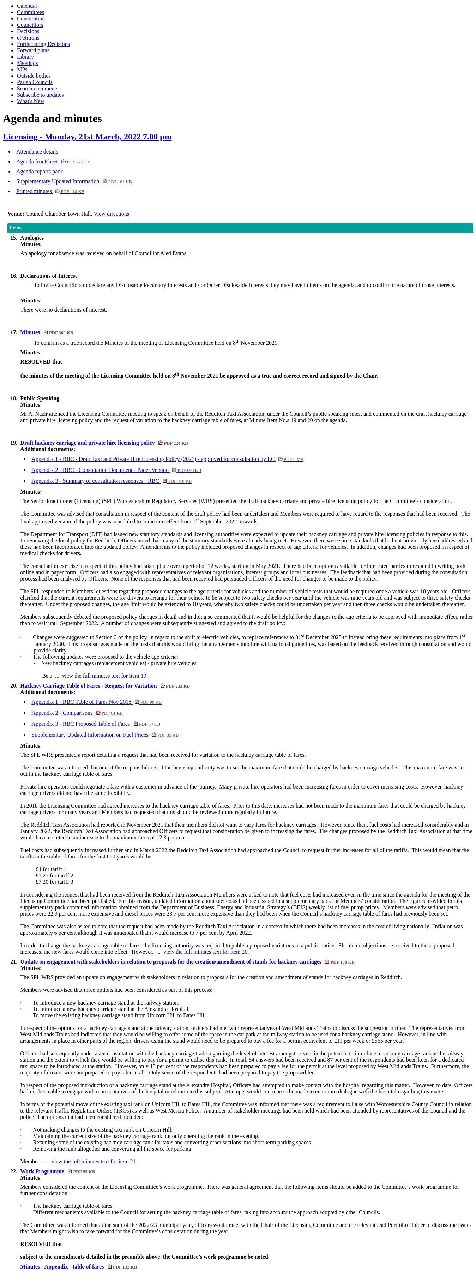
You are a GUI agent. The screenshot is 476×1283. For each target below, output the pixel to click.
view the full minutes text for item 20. (206, 952)
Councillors (30, 25)
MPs (22, 69)
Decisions (28, 31)
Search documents (37, 88)
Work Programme (57, 1171)
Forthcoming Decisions (43, 44)
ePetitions (28, 38)
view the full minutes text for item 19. (105, 676)
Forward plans (33, 50)
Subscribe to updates (40, 95)
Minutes (46, 332)
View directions (111, 214)
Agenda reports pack (39, 171)
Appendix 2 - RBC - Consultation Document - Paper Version (116, 470)
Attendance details (37, 152)
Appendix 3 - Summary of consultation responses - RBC (111, 481)
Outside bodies (34, 76)
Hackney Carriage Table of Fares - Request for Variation (105, 686)
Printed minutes (50, 191)
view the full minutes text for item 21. (94, 1161)
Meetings (27, 63)
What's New (30, 101)
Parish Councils (35, 82)
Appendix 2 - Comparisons (77, 713)
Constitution (31, 19)
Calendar (27, 6)
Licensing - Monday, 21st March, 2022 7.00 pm (87, 136)
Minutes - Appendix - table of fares (78, 1267)
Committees (30, 12)
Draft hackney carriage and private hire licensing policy (104, 443)
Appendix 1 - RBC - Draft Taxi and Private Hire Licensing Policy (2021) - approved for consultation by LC (167, 459)
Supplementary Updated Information (74, 181)
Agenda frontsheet (53, 161)
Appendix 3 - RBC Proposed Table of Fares (95, 724)
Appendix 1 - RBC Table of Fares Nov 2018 (96, 702)
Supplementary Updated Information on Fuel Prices (105, 735)
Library (25, 57)
